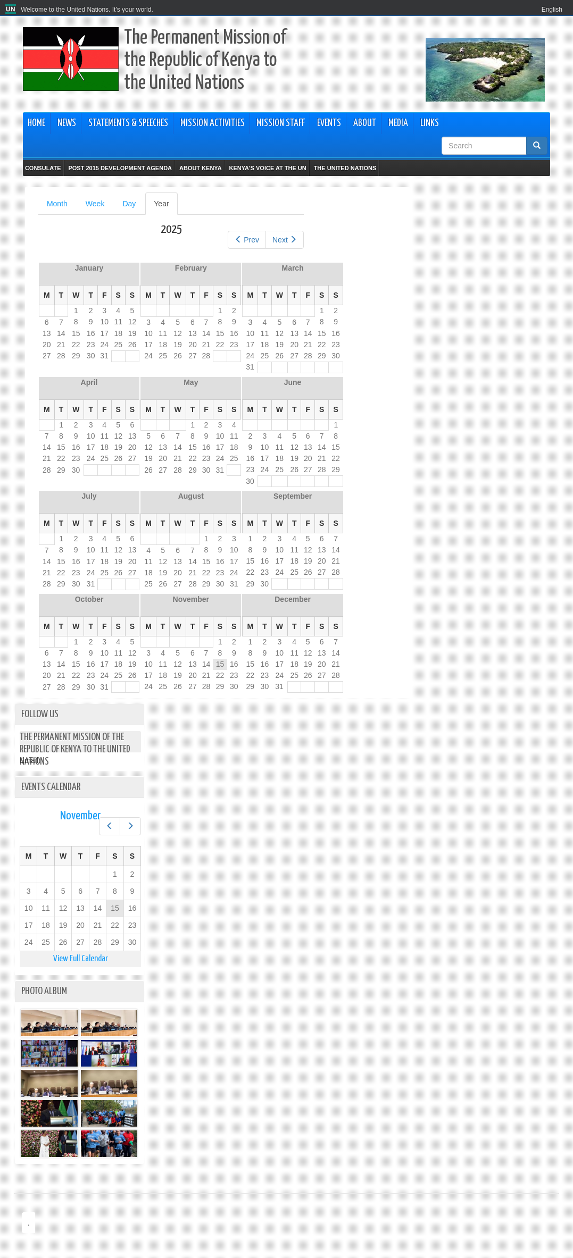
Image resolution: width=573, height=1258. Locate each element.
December (293, 599)
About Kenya (200, 168)
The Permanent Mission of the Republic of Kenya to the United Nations (205, 61)
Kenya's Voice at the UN (267, 168)
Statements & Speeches (128, 123)
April (89, 382)
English (552, 9)
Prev (247, 240)
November (191, 599)
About (364, 123)
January (89, 268)
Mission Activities (212, 123)
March (292, 268)
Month (57, 203)
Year (165, 206)
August (191, 496)
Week (95, 203)
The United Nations (345, 168)
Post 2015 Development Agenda (120, 168)
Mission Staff (280, 123)
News (66, 123)
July (89, 496)
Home (36, 123)
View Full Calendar (80, 958)
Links (429, 123)
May (191, 382)
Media (398, 123)
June (293, 382)
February (191, 268)
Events (329, 123)
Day (129, 203)
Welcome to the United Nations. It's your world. (87, 9)
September (292, 496)
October (89, 599)
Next (284, 240)
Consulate (43, 168)
